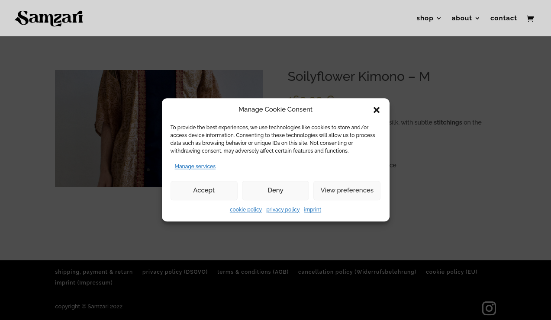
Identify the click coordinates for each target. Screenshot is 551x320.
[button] (376, 110)
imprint (312, 210)
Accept (204, 190)
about (462, 18)
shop (425, 18)
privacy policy (283, 210)
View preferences (347, 190)
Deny (275, 190)
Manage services (195, 166)
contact (503, 18)
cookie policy (246, 210)
